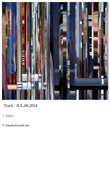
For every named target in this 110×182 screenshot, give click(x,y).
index (9, 115)
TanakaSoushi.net (17, 125)
